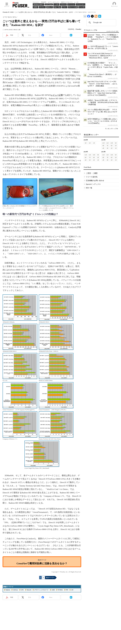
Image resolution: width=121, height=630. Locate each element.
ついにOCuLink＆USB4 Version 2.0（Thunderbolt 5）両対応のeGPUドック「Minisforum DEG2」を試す (102, 56)
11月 (107, 143)
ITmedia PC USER (8, 12)
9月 (116, 143)
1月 (94, 143)
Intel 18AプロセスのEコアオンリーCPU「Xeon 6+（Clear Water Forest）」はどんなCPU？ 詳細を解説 (102, 84)
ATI (72, 590)
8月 (103, 145)
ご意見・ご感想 (91, 173)
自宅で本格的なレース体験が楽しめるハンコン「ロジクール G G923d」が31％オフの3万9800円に (102, 121)
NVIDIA (60, 590)
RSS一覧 (89, 188)
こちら (21, 49)
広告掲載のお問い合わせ (95, 180)
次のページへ (50, 577)
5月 (116, 145)
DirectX (29, 590)
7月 (107, 145)
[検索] (101, 22)
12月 (103, 143)
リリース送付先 (91, 177)
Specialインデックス (93, 184)
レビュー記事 (57, 95)
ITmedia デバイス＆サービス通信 (85, 16)
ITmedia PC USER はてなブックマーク (99, 16)
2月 (90, 143)
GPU (22, 590)
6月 (111, 145)
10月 (111, 143)
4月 (103, 148)
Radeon (8, 590)
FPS (67, 590)
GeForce (15, 590)
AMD (53, 590)
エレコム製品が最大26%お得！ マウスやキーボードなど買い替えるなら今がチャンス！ (102, 112)
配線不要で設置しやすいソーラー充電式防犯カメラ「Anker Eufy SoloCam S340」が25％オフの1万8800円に (102, 93)
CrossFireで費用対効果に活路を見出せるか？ (42, 563)
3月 (85, 143)
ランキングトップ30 (111, 128)
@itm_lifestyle (92, 16)
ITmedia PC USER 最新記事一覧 (96, 16)
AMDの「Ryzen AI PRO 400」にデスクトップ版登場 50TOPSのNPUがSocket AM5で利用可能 (103, 102)
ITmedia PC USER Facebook (88, 16)
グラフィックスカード (41, 590)
